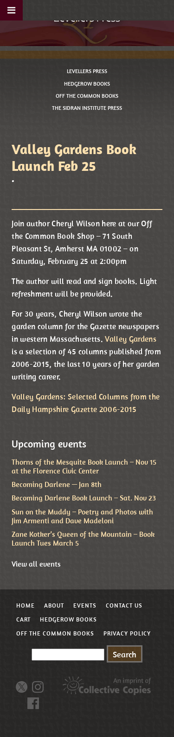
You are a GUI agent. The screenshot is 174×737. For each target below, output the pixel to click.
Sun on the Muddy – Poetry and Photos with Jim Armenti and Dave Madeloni (82, 516)
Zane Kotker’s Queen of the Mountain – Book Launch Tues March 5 (83, 538)
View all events (36, 563)
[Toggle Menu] (11, 10)
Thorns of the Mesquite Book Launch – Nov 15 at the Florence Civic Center (84, 466)
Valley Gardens (130, 339)
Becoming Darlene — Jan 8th (57, 484)
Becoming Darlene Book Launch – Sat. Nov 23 (84, 497)
